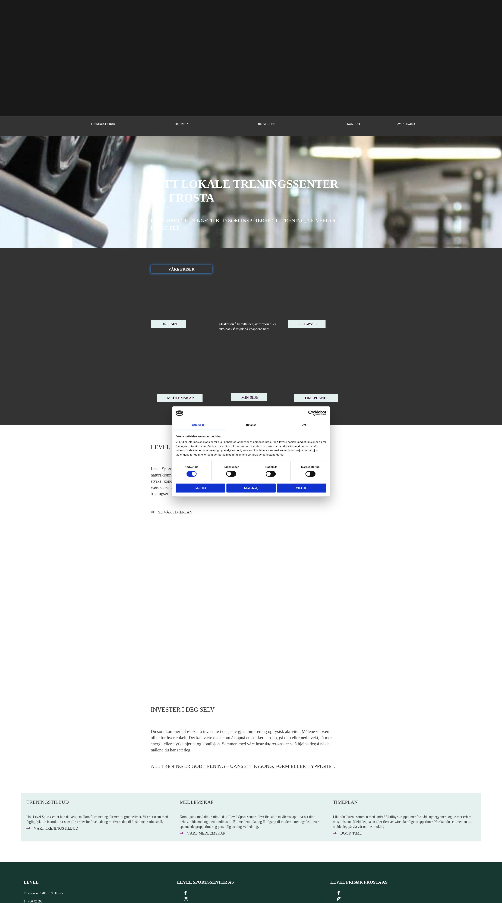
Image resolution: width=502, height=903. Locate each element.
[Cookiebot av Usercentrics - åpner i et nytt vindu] (310, 413)
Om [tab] (304, 424)
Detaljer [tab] (251, 424)
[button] (181, 269)
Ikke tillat (200, 488)
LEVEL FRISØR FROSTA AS (358, 882)
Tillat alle (301, 488)
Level (31, 882)
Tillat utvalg (251, 488)
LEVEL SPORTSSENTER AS (205, 882)
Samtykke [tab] (198, 424)
